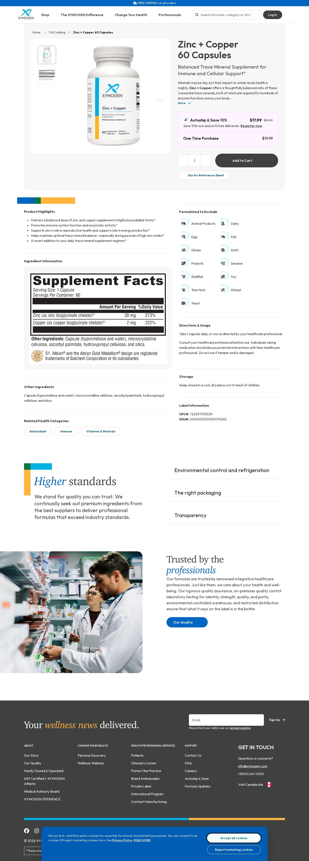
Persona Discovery (92, 754)
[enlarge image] (159, 141)
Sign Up (277, 719)
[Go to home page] (26, 18)
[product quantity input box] (194, 160)
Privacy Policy (122, 840)
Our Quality (186, 621)
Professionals (172, 15)
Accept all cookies (233, 838)
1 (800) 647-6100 (251, 773)
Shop (47, 15)
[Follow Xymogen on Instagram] (36, 830)
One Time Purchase (201, 138)
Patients (137, 754)
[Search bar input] (229, 14)
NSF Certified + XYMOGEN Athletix (44, 780)
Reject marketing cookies (234, 850)
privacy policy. (240, 727)
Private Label (141, 785)
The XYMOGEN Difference (84, 15)
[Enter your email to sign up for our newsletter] (226, 719)
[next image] (160, 96)
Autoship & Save (197, 778)
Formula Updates (198, 785)
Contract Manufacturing (149, 801)
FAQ (188, 762)
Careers (191, 770)
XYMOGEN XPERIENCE (42, 798)
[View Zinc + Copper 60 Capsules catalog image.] (47, 55)
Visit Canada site (255, 783)
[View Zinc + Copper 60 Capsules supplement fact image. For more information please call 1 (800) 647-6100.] (47, 75)
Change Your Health (133, 15)
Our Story (31, 754)
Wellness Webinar (91, 762)
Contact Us (193, 754)
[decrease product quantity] (183, 160)
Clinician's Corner (143, 762)
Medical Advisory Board (41, 790)
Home (37, 32)
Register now (251, 126)
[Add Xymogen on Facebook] (26, 830)
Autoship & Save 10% (205, 120)
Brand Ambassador (145, 778)
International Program (147, 793)
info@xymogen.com (252, 765)
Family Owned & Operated (43, 770)
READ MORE (142, 840)
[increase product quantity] (206, 160)
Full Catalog (57, 32)
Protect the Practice (146, 770)
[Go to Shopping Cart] (288, 14)
